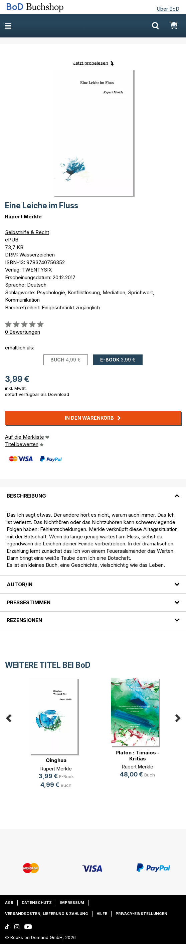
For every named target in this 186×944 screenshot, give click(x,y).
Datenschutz (37, 902)
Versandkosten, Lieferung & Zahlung (46, 913)
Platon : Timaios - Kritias (138, 755)
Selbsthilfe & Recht (27, 232)
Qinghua (56, 760)
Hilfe (102, 913)
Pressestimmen (28, 602)
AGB (9, 902)
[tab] (93, 492)
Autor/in (19, 584)
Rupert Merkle (23, 216)
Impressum (72, 902)
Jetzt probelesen (90, 62)
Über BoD (168, 9)
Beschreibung (26, 496)
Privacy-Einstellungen (141, 913)
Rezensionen (24, 620)
